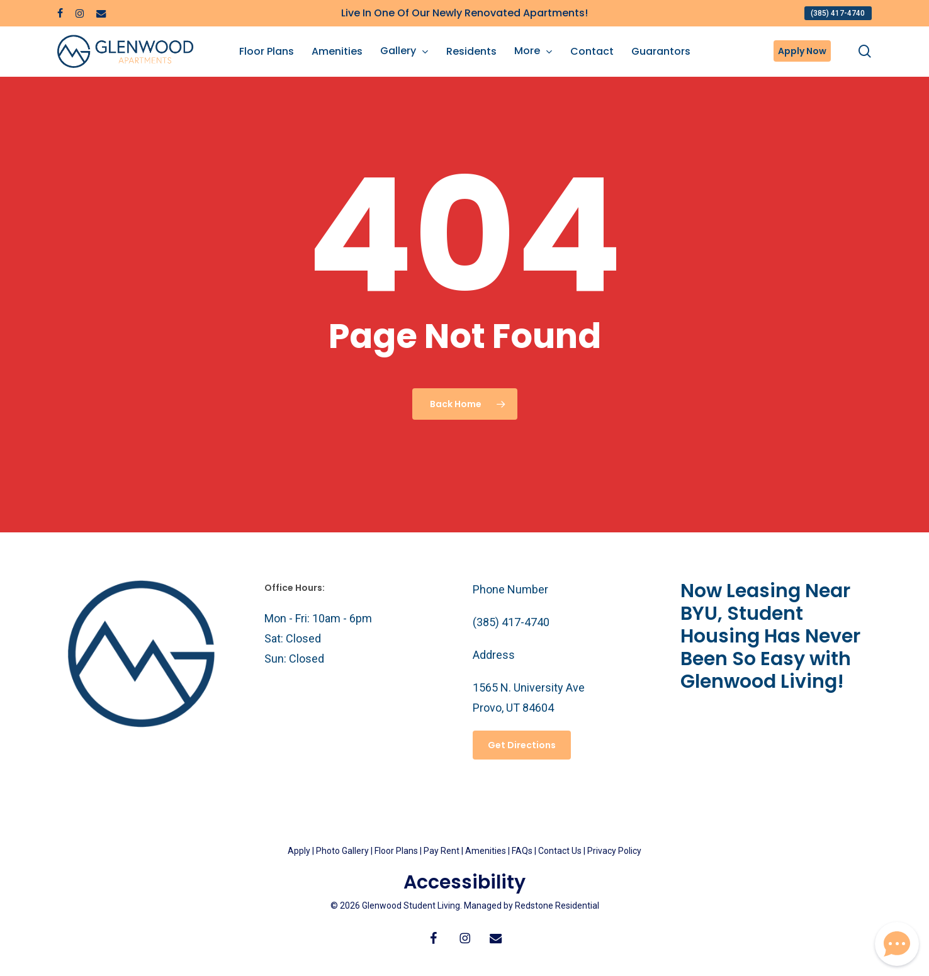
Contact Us (560, 851)
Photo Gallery (342, 851)
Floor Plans (396, 851)
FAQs (523, 851)
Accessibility (464, 882)
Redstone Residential (557, 905)
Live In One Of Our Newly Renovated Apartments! (464, 13)
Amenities (485, 851)
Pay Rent (441, 851)
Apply (299, 851)
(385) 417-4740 (511, 622)
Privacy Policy (614, 851)
